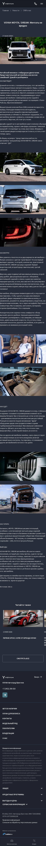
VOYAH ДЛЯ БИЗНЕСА (11, 713)
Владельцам (8, 733)
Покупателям (8, 728)
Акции (34, 842)
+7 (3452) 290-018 (8, 689)
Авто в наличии (9, 708)
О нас (4, 738)
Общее (5, 788)
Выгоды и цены (9, 800)
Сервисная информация (13, 804)
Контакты (7, 718)
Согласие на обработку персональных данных (19, 822)
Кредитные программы (13, 794)
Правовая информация (11, 820)
